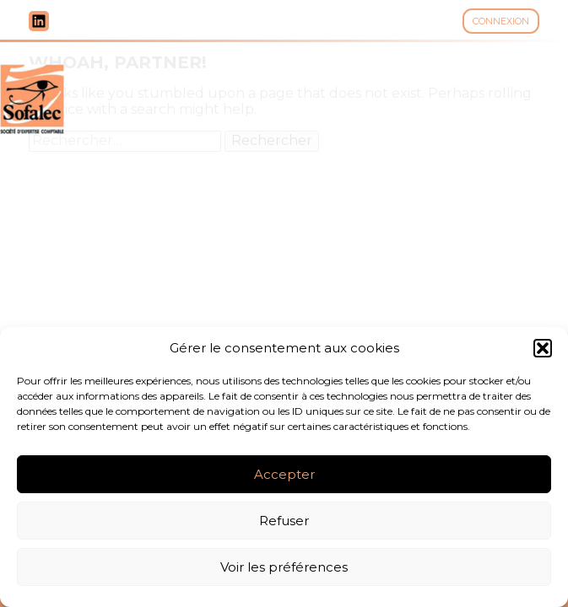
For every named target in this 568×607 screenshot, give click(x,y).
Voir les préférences (284, 567)
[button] (542, 348)
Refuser (284, 521)
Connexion (501, 21)
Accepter (284, 474)
